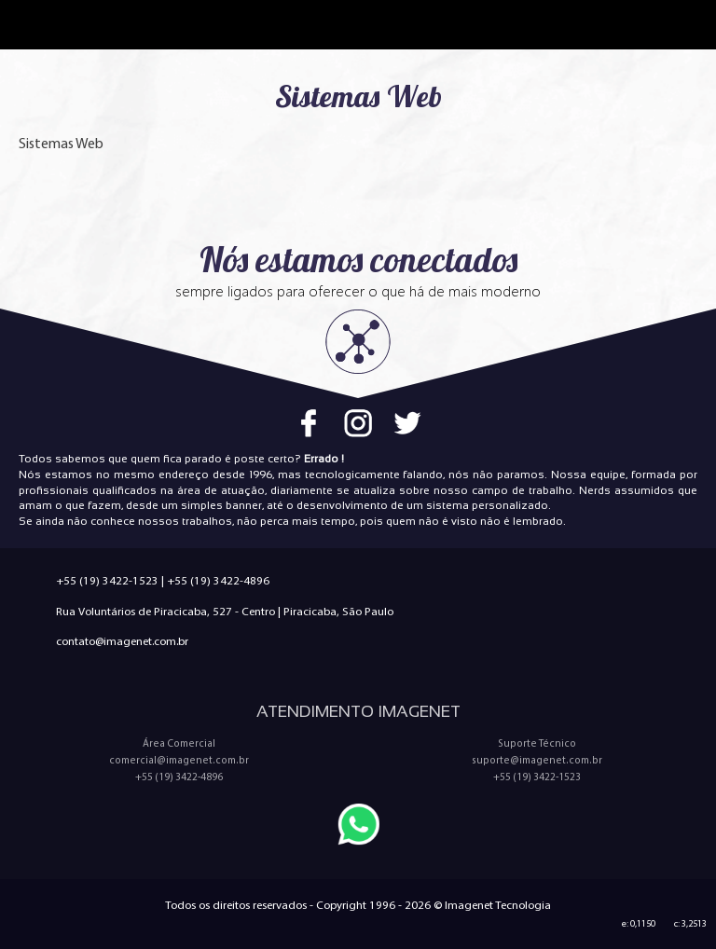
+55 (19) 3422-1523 (107, 580)
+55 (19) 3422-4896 (218, 580)
